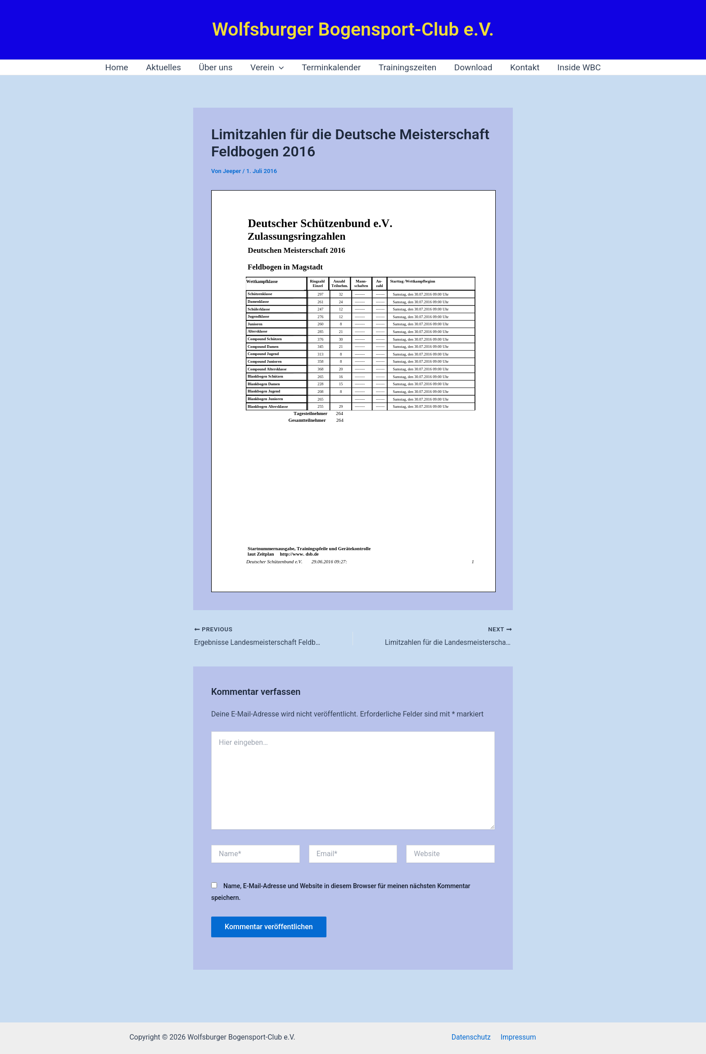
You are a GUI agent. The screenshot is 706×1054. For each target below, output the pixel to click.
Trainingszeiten (407, 67)
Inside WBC (576, 67)
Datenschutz (472, 1037)
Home (119, 67)
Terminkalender (331, 67)
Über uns (217, 67)
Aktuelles (165, 67)
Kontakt (522, 67)
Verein (268, 67)
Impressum (517, 1037)
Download (472, 67)
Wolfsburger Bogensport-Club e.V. (353, 29)
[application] (280, 67)
